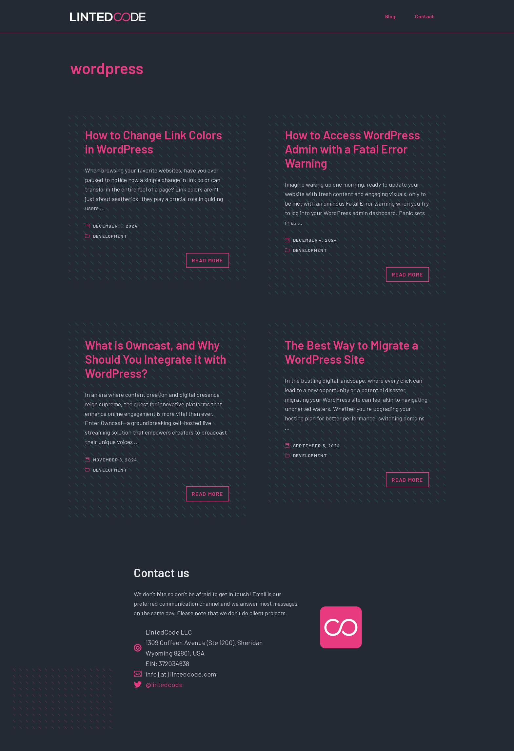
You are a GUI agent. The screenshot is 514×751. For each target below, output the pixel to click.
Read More (207, 260)
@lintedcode (164, 684)
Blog (390, 16)
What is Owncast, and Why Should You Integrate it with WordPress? (155, 359)
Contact (424, 16)
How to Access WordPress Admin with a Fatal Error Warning (352, 149)
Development (110, 236)
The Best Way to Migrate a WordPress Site (351, 352)
